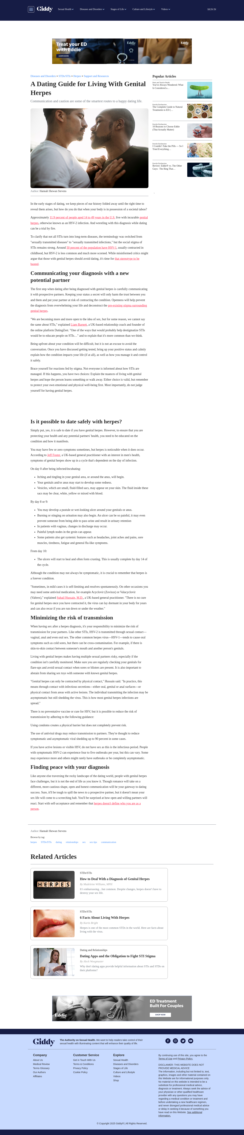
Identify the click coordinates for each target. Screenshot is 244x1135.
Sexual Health (120, 1060)
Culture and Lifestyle (124, 1072)
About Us (38, 1060)
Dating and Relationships (93, 950)
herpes (33, 842)
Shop (116, 1080)
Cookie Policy (80, 1072)
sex (84, 842)
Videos (116, 1076)
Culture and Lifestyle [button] (143, 9)
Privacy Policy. (185, 1058)
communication (108, 842)
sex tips (93, 842)
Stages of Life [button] (117, 9)
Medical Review (41, 1064)
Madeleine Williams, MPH (98, 884)
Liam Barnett (79, 324)
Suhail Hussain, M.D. (70, 597)
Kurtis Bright (91, 922)
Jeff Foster (53, 455)
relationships (72, 842)
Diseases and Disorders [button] (91, 9)
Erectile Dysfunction (159, 104)
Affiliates (37, 1076)
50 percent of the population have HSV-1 (91, 247)
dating (59, 842)
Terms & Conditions (83, 1064)
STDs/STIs (65, 76)
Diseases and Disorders (43, 76)
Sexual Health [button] (64, 9)
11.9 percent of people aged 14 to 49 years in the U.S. (82, 217)
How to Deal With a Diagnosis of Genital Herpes (115, 879)
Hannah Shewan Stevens (53, 191)
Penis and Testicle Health (161, 82)
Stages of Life (120, 1068)
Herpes (77, 76)
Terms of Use (165, 1058)
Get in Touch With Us (84, 1060)
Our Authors (39, 1072)
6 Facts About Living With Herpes (104, 917)
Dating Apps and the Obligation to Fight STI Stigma (118, 956)
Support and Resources (96, 76)
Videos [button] (164, 9)
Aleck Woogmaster (93, 961)
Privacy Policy (80, 1068)
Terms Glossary (41, 1068)
